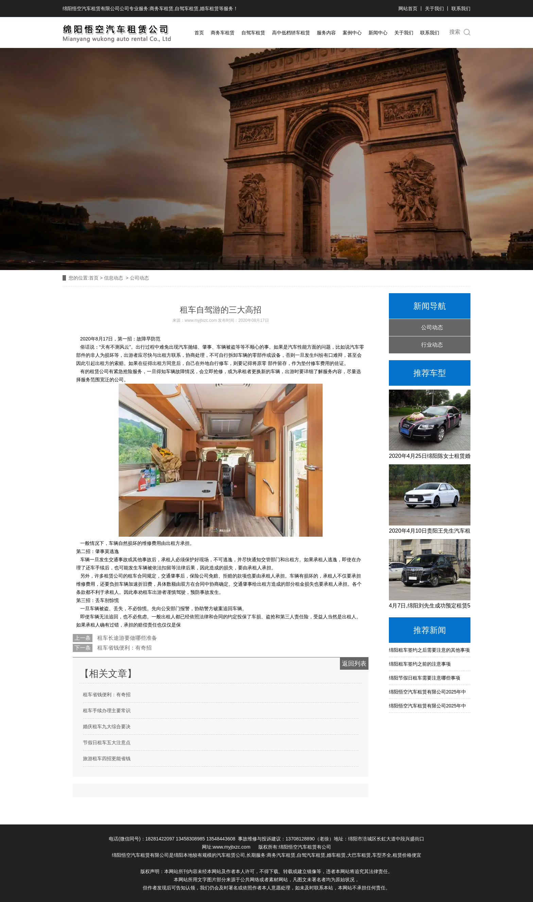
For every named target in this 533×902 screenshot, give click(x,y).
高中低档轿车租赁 (291, 32)
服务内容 (326, 32)
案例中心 (352, 32)
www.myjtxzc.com (201, 320)
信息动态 (113, 278)
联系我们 (460, 8)
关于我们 (434, 8)
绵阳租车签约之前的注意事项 (420, 664)
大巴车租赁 (359, 855)
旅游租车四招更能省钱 (107, 758)
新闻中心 (378, 32)
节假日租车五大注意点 (107, 742)
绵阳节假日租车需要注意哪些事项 (424, 678)
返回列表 (354, 663)
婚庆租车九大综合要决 (107, 726)
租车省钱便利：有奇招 (124, 648)
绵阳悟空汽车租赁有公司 (305, 847)
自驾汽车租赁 (311, 855)
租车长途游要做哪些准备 (126, 638)
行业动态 (432, 345)
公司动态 (432, 327)
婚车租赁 (209, 8)
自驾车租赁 (187, 8)
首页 (199, 32)
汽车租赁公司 (231, 855)
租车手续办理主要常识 (107, 710)
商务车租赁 (161, 8)
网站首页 (408, 8)
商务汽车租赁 (281, 855)
